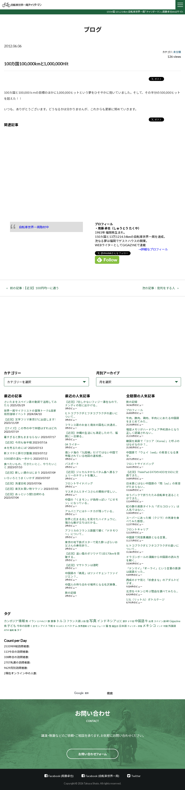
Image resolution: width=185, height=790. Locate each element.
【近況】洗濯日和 (15, 483)
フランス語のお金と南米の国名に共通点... (91, 424)
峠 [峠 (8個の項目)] (167, 621)
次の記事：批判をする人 (158, 288)
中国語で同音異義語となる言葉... (146, 537)
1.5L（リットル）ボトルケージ (145, 599)
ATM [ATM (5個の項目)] (6, 630)
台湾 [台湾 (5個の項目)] (151, 621)
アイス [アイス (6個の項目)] (43, 626)
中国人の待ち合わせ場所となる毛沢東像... (91, 584)
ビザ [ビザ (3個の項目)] (90, 626)
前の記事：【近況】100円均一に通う (34, 288)
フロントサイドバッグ (79, 483)
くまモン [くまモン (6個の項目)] (35, 626)
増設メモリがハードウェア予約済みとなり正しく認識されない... (152, 431)
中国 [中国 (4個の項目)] (165, 626)
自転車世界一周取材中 (34, 227)
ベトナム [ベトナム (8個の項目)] (72, 626)
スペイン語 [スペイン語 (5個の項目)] (160, 621)
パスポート (72, 463)
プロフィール (134, 410)
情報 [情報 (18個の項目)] (22, 621)
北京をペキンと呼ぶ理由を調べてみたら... (152, 591)
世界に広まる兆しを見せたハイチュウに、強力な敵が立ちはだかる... (91, 521)
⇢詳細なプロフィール (153, 249)
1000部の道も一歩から (18, 458)
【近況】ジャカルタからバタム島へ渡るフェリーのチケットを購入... (91, 473)
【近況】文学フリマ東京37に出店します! (30, 419)
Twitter (136, 776)
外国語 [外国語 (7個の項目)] (172, 626)
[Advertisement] (92, 171)
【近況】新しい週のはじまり (22, 472)
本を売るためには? (16, 447)
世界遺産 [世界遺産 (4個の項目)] (82, 626)
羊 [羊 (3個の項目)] (54, 626)
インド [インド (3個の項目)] (160, 626)
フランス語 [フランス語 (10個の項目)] (74, 621)
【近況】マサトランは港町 (81, 565)
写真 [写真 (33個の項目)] (92, 621)
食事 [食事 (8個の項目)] (53, 621)
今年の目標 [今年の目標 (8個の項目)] (23, 626)
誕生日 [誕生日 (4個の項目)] (115, 626)
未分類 (177, 52)
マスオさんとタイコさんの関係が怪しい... (91, 491)
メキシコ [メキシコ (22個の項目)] (149, 626)
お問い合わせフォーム (92, 754)
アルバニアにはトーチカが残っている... (89, 511)
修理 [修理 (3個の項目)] (140, 626)
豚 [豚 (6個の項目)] (49, 621)
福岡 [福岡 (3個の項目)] (12, 630)
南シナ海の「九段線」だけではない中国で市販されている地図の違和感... (91, 454)
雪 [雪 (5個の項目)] (110, 626)
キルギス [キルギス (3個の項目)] (60, 626)
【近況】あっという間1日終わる (24, 494)
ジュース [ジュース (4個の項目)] (101, 626)
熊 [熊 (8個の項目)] (27, 621)
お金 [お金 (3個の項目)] (94, 626)
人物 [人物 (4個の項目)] (83, 621)
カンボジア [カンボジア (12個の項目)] (11, 621)
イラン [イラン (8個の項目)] (32, 621)
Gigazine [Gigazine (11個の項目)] (174, 621)
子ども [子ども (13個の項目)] (11, 626)
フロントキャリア (137, 529)
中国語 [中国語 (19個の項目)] (139, 621)
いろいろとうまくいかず (19, 478)
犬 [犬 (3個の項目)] (66, 626)
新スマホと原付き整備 (18, 453)
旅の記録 (70, 592)
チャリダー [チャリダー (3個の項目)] (132, 626)
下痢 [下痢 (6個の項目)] (50, 626)
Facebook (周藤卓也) (61, 776)
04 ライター (72, 444)
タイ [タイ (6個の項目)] (19, 630)
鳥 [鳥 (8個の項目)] (5, 626)
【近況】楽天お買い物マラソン (23, 488)
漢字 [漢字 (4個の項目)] (125, 621)
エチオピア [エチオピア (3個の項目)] (42, 621)
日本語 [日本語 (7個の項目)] (123, 626)
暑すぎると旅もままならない (22, 437)
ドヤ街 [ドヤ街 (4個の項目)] (131, 621)
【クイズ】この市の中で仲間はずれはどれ (30, 428)
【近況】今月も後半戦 (18, 442)
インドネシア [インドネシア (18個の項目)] (106, 621)
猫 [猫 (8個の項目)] (107, 626)
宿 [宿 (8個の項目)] (87, 621)
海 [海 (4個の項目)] (15, 630)
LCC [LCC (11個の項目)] (119, 621)
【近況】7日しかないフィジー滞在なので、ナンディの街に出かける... (92, 403)
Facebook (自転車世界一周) (102, 776)
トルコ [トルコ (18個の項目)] (61, 621)
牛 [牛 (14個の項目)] (146, 621)
